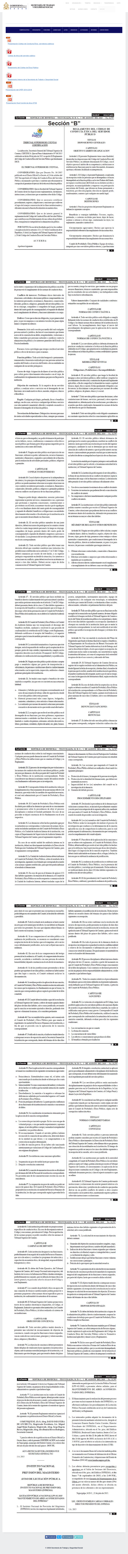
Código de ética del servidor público (21, 56)
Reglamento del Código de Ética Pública (23, 68)
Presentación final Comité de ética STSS (21, 103)
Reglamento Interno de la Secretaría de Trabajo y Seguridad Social (33, 80)
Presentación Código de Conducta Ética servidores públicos (31, 44)
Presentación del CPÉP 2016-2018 (19, 90)
